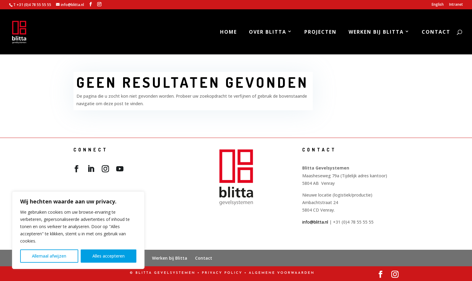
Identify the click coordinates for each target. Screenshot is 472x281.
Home (228, 32)
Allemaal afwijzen (49, 256)
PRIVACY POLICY (222, 273)
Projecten (320, 32)
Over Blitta (267, 32)
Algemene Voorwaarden (282, 273)
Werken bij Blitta (376, 32)
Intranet (456, 5)
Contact (436, 32)
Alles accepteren (108, 256)
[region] (78, 230)
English (438, 5)
